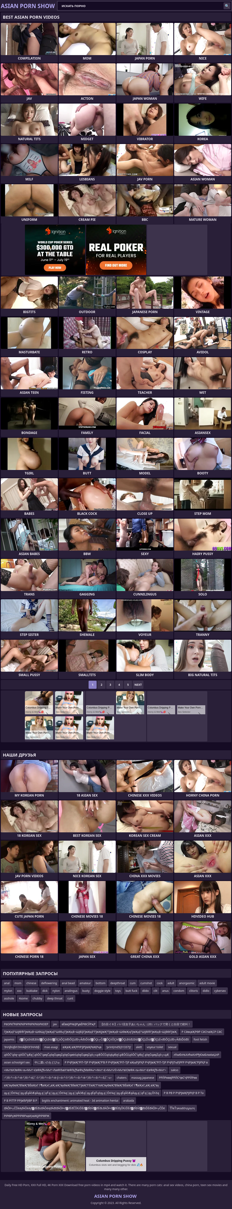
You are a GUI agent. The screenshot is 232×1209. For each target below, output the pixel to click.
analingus (71, 991)
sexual (172, 1047)
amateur (85, 983)
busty (86, 991)
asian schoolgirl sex (17, 1062)
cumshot (146, 983)
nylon (56, 991)
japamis (9, 1039)
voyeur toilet (155, 1047)
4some (23, 998)
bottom (100, 983)
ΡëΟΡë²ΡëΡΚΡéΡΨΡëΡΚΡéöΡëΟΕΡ (26, 1024)
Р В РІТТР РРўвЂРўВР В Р (20, 1100)
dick (45, 991)
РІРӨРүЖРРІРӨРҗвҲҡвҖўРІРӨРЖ (26, 1116)
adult (171, 983)
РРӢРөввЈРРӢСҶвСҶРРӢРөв (178, 1077)
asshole (9, 998)
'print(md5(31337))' (118, 1047)
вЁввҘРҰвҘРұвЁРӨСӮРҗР (78, 1024)
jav (55, 1024)
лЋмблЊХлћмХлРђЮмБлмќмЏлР (196, 1055)
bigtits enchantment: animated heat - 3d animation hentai (80, 1100)
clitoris (193, 991)
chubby (37, 998)
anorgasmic (187, 983)
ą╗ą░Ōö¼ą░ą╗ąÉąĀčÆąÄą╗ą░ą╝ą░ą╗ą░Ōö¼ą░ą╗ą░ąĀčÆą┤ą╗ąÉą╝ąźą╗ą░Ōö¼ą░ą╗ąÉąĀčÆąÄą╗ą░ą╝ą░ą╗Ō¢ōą (81, 1093)
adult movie (207, 983)
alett (139, 1047)
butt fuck (131, 991)
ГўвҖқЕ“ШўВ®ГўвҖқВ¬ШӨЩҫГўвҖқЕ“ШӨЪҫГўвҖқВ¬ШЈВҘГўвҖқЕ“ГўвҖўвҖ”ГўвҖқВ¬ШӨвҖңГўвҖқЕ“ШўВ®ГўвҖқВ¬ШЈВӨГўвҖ (90, 1032)
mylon (8, 991)
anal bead (68, 983)
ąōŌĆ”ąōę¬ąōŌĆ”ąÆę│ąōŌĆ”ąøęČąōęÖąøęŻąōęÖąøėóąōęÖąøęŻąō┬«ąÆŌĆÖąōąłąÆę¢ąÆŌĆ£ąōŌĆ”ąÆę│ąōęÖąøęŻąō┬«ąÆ (86, 1055)
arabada (128, 1100)
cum (133, 983)
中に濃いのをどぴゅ (47, 1062)
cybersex (220, 991)
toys (118, 991)
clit (155, 991)
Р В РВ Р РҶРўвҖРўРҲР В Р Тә (184, 1093)
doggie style (102, 991)
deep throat (54, 998)
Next (138, 685)
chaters (122, 1077)
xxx (19, 991)
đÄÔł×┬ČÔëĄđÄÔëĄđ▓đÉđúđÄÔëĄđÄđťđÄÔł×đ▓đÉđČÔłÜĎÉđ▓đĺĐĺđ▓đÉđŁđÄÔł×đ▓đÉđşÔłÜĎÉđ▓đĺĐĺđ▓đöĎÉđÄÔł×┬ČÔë (84, 1108)
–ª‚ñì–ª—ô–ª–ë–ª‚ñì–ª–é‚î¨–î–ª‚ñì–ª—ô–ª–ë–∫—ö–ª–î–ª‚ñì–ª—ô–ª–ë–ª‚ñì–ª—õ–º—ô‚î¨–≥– (58, 1077)
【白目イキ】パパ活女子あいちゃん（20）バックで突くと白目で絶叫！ (145, 1024)
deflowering (49, 983)
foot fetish (200, 1039)
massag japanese (142, 1077)
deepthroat (117, 983)
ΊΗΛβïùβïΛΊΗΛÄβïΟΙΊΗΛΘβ (21, 1047)
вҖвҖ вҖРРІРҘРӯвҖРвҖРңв (82, 1047)
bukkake (31, 991)
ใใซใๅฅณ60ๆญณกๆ (182, 1108)
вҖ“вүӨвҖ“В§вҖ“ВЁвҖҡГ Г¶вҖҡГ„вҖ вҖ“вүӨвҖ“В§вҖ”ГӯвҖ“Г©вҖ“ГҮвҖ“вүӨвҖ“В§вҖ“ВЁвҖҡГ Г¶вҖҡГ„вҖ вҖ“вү (81, 1085)
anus (165, 991)
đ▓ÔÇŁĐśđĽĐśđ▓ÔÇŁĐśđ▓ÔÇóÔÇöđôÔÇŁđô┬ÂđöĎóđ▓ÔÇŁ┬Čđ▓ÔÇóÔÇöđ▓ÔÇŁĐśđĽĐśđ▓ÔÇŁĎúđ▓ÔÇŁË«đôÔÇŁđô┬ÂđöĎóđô (104, 1039)
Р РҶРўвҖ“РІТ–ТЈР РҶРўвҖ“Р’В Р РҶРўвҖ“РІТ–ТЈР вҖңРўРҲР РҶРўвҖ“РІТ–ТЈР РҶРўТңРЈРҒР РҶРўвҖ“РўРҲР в (136, 1062)
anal (7, 983)
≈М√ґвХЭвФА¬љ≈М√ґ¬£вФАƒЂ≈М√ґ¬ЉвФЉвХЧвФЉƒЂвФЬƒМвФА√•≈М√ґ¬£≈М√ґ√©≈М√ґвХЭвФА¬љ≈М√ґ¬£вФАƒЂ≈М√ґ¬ (85, 1070)
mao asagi (51, 1047)
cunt (70, 998)
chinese (31, 983)
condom (178, 991)
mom (17, 983)
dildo (145, 991)
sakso (174, 1070)
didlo (206, 991)
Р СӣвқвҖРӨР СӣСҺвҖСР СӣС (202, 1032)
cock (160, 983)
